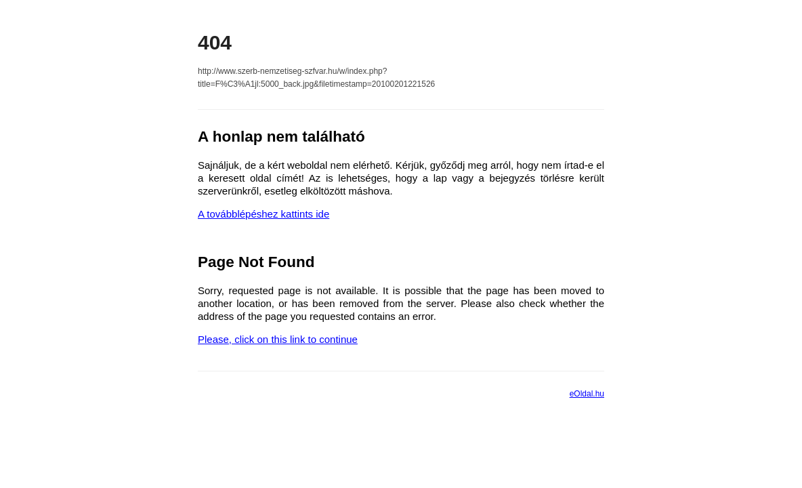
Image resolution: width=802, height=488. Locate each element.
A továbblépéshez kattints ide (263, 214)
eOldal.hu (587, 394)
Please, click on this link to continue (278, 339)
